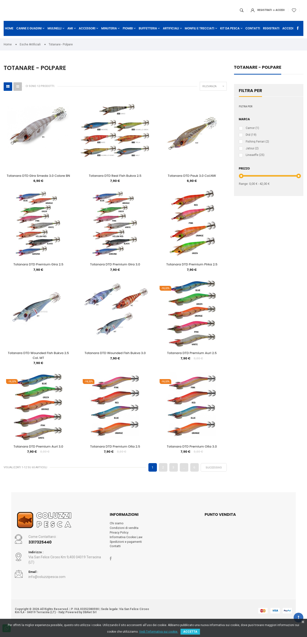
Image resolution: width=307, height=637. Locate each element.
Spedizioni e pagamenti (126, 553)
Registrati (243, 15)
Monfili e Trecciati (199, 38)
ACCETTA (190, 631)
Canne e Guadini (29, 38)
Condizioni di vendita (124, 539)
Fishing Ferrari (257, 149)
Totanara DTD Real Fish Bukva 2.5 (115, 183)
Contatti (252, 38)
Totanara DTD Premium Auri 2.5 (192, 362)
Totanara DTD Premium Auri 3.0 (38, 456)
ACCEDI (258, 15)
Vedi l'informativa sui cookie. (158, 631)
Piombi (128, 38)
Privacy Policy (119, 543)
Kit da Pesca (230, 38)
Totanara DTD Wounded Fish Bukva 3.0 (115, 362)
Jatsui (252, 156)
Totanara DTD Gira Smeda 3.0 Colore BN (38, 183)
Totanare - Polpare (257, 75)
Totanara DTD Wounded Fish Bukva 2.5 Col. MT (38, 364)
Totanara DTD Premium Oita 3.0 (192, 456)
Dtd (251, 142)
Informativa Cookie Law (126, 548)
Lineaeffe (255, 163)
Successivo (214, 478)
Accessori (87, 38)
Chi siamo (117, 534)
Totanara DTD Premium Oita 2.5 (115, 456)
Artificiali (171, 38)
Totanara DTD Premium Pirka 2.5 (191, 273)
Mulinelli (54, 38)
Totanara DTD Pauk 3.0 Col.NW (192, 183)
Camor (252, 136)
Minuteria (109, 38)
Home (9, 38)
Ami (70, 38)
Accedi (287, 38)
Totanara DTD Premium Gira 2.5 (38, 273)
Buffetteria (148, 38)
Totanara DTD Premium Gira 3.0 (115, 273)
